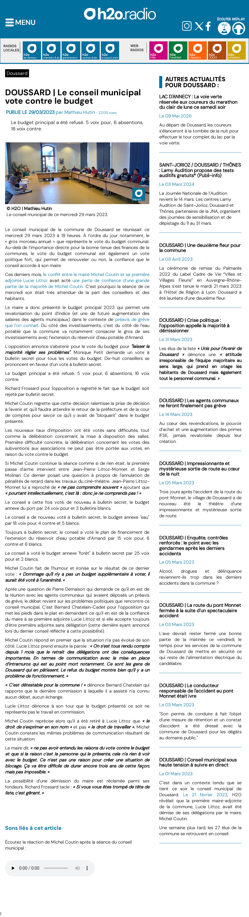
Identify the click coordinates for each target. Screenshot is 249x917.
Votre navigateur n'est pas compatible (50, 868)
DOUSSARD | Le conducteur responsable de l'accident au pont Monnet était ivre (196, 690)
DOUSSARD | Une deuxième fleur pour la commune (200, 248)
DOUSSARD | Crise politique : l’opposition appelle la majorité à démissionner (194, 325)
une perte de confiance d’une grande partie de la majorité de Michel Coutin (77, 283)
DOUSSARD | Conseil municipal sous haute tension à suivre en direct (198, 762)
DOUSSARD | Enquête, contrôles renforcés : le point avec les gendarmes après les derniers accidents (193, 546)
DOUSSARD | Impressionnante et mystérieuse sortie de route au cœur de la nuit (199, 468)
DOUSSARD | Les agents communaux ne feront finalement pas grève (199, 403)
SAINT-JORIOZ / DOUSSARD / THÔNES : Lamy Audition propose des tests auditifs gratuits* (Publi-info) (200, 170)
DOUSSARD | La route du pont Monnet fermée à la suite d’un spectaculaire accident (200, 610)
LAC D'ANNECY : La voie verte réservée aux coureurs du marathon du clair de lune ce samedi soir (198, 101)
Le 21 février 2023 (205, 795)
